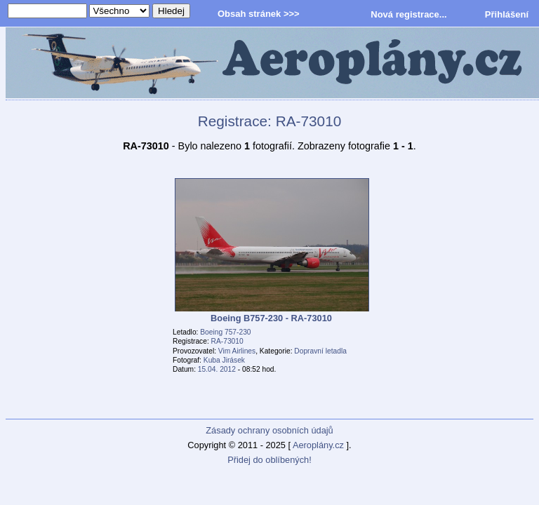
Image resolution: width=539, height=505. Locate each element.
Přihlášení (506, 14)
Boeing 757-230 (225, 332)
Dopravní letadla (320, 351)
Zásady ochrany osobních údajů (269, 430)
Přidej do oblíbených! (269, 459)
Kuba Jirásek (224, 360)
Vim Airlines (236, 351)
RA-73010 (227, 341)
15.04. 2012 (217, 369)
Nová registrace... (408, 14)
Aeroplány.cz (318, 445)
